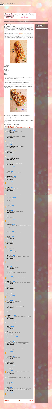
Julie (7, 144)
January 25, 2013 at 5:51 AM (10, 334)
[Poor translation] (2, 4)
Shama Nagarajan (8, 197)
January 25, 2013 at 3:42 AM (10, 307)
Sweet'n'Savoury (8, 341)
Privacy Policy (31, 21)
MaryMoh (7, 376)
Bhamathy (7, 241)
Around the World (25, 21)
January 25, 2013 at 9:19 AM (10, 349)
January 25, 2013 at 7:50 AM (10, 344)
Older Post (31, 400)
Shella (7, 387)
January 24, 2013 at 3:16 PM (10, 152)
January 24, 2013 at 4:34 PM (10, 212)
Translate (41, 26)
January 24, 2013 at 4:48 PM (10, 217)
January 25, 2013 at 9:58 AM (10, 358)
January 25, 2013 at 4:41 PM (10, 363)
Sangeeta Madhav (8, 150)
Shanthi (7, 171)
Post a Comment (8, 396)
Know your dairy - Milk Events (10, 201)
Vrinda (7, 135)
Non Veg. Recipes (14, 21)
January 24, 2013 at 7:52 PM (10, 258)
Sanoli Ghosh (8, 224)
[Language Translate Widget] (39, 25)
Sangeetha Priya (8, 281)
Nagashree (7, 331)
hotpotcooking (8, 295)
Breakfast (13, 127)
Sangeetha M (8, 271)
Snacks (29, 127)
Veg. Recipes (8, 21)
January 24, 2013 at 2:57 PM (10, 132)
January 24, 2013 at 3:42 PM (10, 190)
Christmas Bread (17, 127)
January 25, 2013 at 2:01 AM (10, 288)
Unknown (7, 210)
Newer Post (6, 400)
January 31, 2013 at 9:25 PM (10, 390)
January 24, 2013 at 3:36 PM (10, 179)
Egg (23, 127)
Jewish (25, 127)
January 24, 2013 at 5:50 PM (10, 238)
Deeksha (7, 187)
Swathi (7, 300)
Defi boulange (21, 127)
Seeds (27, 127)
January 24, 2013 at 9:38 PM (10, 268)
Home (5, 21)
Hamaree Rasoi (8, 255)
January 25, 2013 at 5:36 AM (10, 328)
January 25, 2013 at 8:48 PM (10, 373)
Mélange (7, 382)
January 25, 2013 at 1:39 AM (10, 283)
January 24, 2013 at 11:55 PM (10, 274)
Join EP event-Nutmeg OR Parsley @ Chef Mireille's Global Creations (15, 146)
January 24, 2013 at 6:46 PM (10, 243)
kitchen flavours (8, 356)
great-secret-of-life (9, 176)
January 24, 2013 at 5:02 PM (10, 229)
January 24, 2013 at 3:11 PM (10, 147)
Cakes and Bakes (20, 21)
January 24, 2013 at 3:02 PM (10, 137)
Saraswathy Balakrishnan (10, 336)
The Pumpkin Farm (9, 315)
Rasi (7, 266)
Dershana (7, 370)
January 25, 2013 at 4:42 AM (10, 318)
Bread (11, 127)
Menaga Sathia (8, 130)
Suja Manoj (8, 205)
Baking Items (8, 127)
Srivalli (7, 351)
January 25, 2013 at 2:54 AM (10, 302)
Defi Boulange (21, 33)
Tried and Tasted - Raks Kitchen (15, 158)
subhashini (8, 236)
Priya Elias (7, 326)
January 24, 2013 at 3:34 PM (10, 173)
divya (7, 250)
